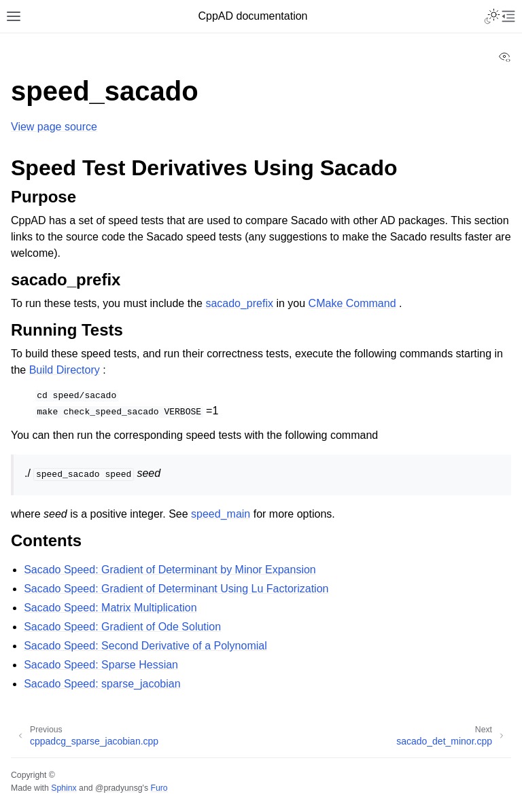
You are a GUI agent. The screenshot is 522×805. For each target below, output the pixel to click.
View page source (54, 126)
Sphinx (63, 788)
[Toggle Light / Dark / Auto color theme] (492, 16)
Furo (158, 788)
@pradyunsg (119, 788)
